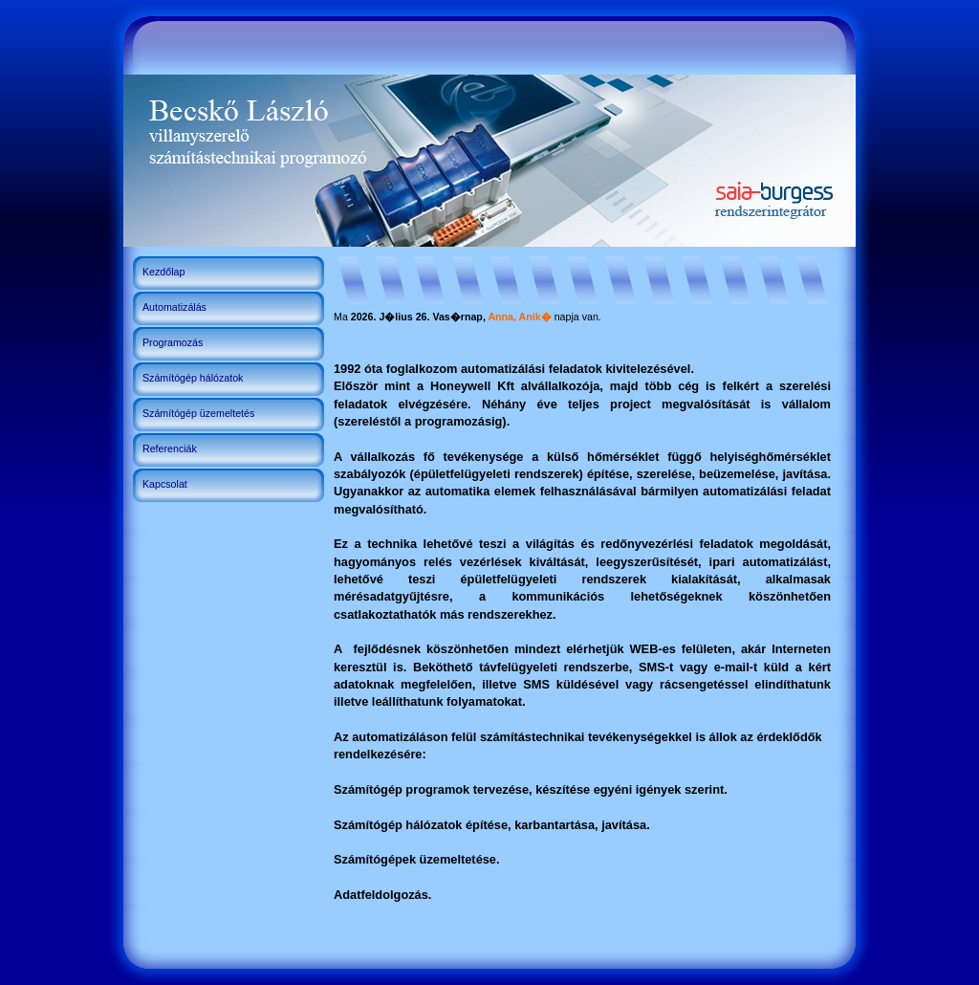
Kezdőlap (163, 271)
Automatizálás (174, 307)
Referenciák (169, 448)
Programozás (172, 342)
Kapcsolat (164, 484)
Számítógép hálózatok (192, 377)
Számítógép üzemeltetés (198, 413)
